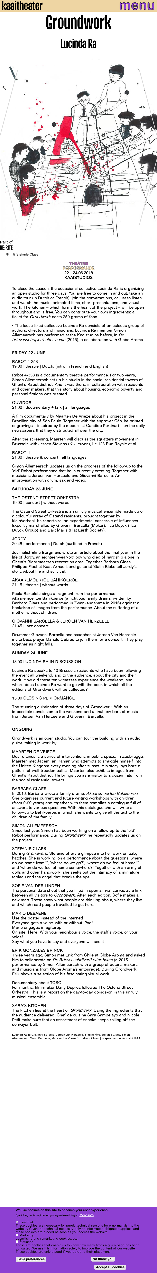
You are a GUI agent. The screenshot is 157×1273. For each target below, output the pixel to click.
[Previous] (6, 147)
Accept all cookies (110, 1268)
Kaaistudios (78, 277)
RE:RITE (6, 248)
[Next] (151, 147)
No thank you (103, 1259)
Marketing (26, 1236)
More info (87, 1215)
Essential (26, 1223)
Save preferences (31, 1260)
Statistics (26, 1242)
